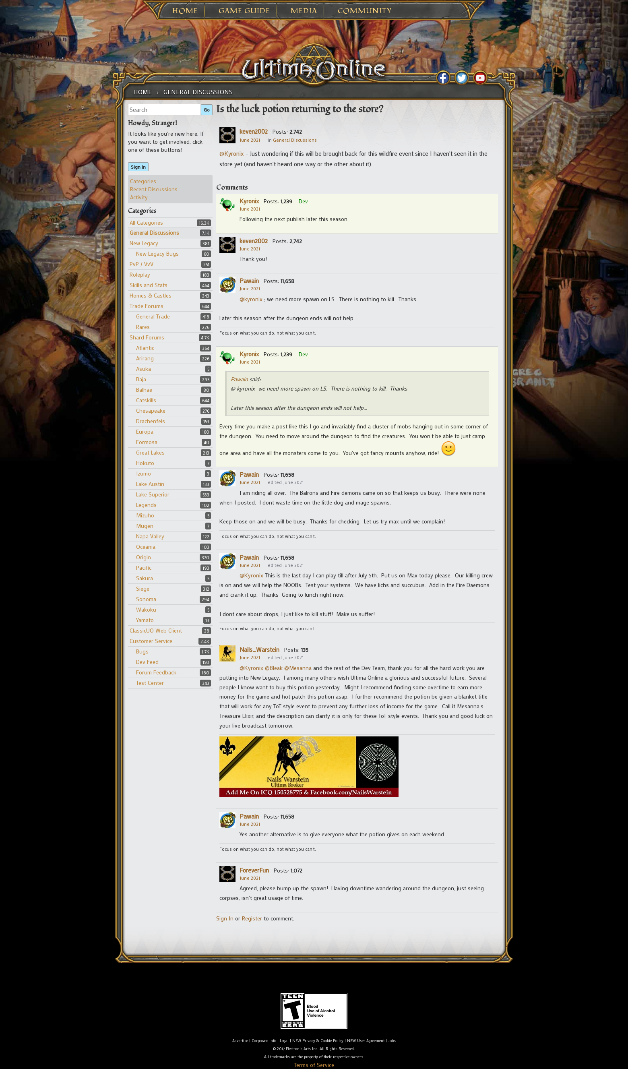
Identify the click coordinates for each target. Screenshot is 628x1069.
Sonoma (146, 599)
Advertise (240, 1040)
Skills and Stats (148, 285)
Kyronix (249, 201)
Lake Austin (150, 484)
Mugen (144, 525)
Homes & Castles (150, 295)
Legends (146, 505)
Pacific (143, 567)
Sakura (144, 578)
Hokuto (145, 463)
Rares (143, 327)
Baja (141, 379)
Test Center (150, 682)
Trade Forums (146, 306)
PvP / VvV (141, 264)
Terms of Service (314, 1065)
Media (304, 11)
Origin (143, 557)
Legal (284, 1040)
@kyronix (252, 299)
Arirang (145, 358)
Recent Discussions (154, 189)
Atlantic (145, 348)
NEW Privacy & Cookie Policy (317, 1040)
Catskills (146, 400)
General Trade (153, 316)
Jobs (392, 1040)
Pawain (249, 281)
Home (185, 11)
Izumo (143, 473)
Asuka (143, 368)
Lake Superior (152, 494)
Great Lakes (150, 452)
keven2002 (254, 131)
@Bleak (274, 668)
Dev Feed (147, 662)
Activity (139, 197)
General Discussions (154, 232)
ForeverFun (254, 870)
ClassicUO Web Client (156, 630)
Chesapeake (150, 410)
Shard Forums (147, 337)
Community (365, 11)
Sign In (138, 166)
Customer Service (151, 641)
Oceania (145, 546)
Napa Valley (150, 536)
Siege (142, 588)
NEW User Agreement (365, 1040)
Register (252, 918)
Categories (143, 181)
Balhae (144, 389)
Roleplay (140, 274)
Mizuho (145, 515)
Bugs (142, 651)
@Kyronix (231, 153)
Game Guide (244, 11)
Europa (144, 431)
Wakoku (146, 609)
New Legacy (144, 243)
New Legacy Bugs (157, 253)
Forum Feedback (156, 672)
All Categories (146, 222)
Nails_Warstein (259, 649)
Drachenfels (150, 421)
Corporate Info (264, 1040)
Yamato (145, 620)
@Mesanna (298, 668)
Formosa (146, 442)
